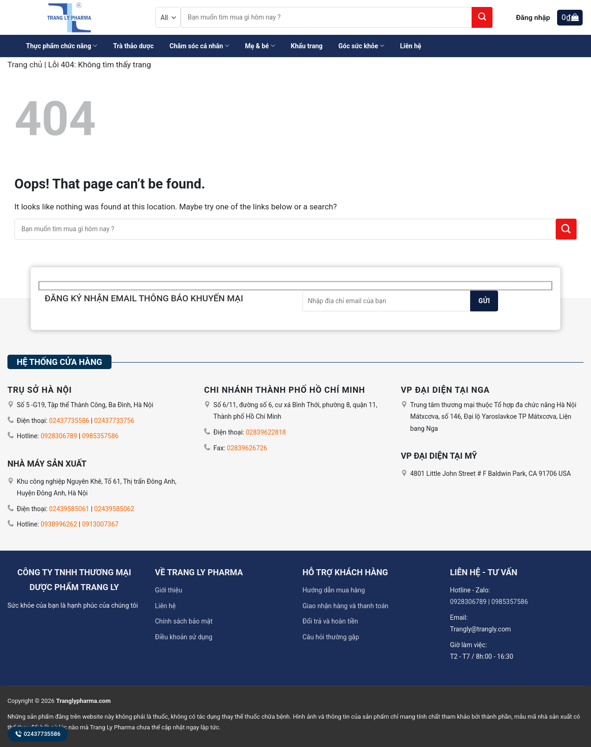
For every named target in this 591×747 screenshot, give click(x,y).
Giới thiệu (169, 590)
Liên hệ (165, 606)
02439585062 (114, 509)
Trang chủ (24, 64)
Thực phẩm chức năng (61, 45)
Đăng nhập (533, 17)
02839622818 (266, 432)
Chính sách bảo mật (184, 621)
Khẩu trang (307, 46)
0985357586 (100, 436)
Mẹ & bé (260, 45)
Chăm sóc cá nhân (199, 45)
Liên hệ (410, 46)
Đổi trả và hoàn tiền (330, 621)
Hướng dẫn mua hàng (333, 590)
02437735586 (37, 733)
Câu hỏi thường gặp (330, 637)
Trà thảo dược (133, 46)
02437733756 (114, 420)
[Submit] (482, 17)
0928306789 (58, 436)
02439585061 (69, 509)
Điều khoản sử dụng (184, 637)
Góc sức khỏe (361, 45)
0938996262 (58, 524)
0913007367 (100, 524)
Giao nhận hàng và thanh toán (345, 606)
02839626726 (247, 448)
